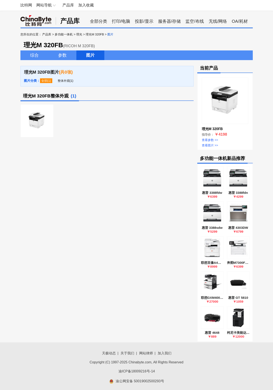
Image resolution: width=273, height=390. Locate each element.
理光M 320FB (95, 34)
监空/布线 (194, 21)
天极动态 (109, 353)
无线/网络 (218, 21)
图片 (90, 55)
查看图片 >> (210, 145)
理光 (79, 34)
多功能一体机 (64, 34)
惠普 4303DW (238, 227)
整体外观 (64, 80)
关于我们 (127, 353)
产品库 (68, 5)
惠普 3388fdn (238, 192)
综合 (34, 55)
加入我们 (164, 353)
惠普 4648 (212, 332)
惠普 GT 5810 (238, 297)
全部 (44, 80)
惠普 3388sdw (212, 227)
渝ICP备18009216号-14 (137, 371)
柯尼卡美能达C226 (240, 332)
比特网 (26, 5)
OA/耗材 (240, 21)
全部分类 (98, 21)
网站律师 (146, 353)
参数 (62, 55)
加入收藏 (86, 5)
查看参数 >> (210, 140)
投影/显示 (144, 21)
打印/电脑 (121, 21)
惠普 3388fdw (212, 192)
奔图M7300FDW (239, 262)
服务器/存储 (169, 21)
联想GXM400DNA (214, 297)
